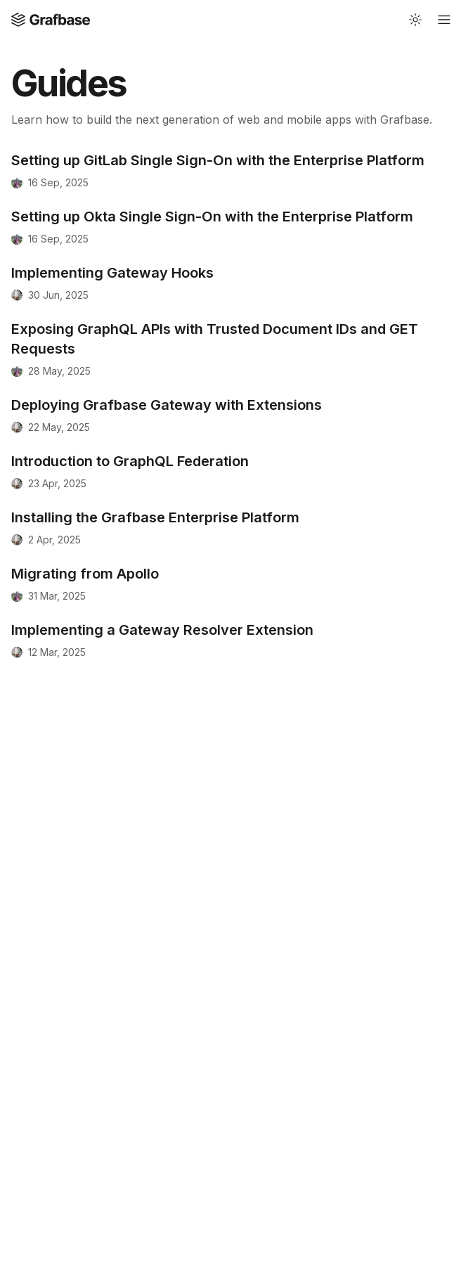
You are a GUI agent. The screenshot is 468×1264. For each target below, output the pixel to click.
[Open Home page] (51, 20)
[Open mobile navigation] (444, 19)
